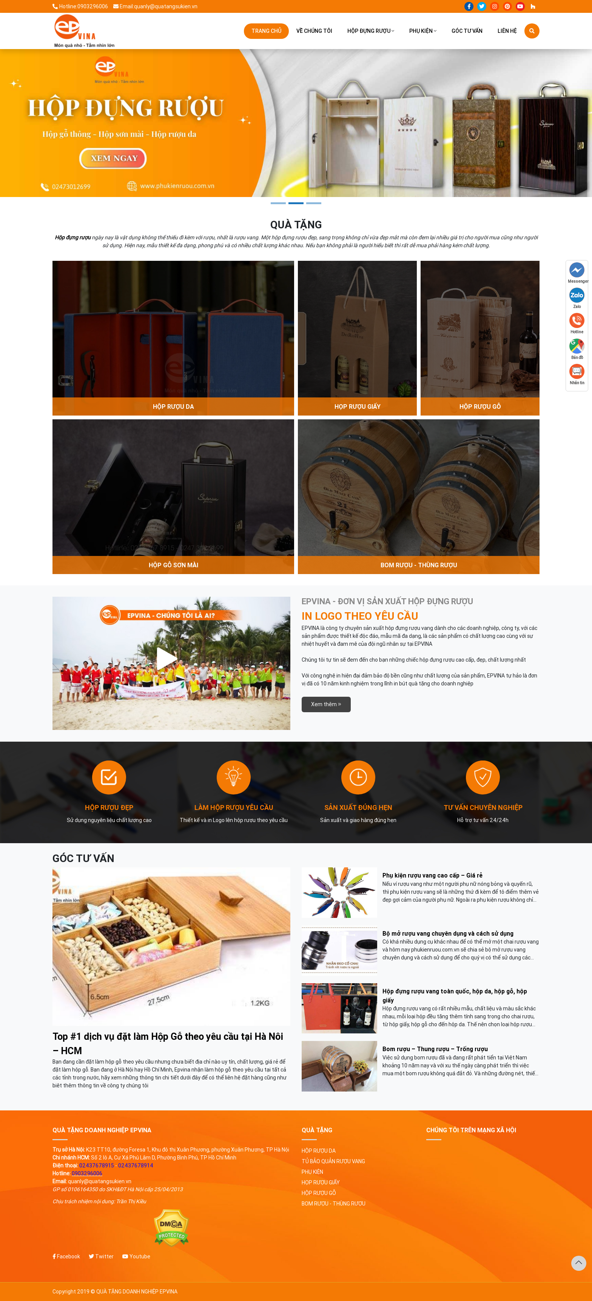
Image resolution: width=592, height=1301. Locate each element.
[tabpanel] (296, 123)
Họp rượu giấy (321, 1182)
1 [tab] (278, 203)
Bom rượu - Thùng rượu (333, 1203)
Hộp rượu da (319, 1150)
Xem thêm (326, 704)
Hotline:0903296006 (80, 6)
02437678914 (135, 1165)
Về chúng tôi (314, 31)
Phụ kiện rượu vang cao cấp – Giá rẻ (432, 875)
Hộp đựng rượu (368, 31)
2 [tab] (296, 203)
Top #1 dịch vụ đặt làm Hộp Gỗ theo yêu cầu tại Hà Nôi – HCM (167, 1044)
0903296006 (87, 1173)
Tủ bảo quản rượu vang (333, 1161)
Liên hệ (507, 31)
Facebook (66, 1256)
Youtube (136, 1256)
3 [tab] (313, 203)
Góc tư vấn (467, 31)
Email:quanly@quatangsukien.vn (155, 6)
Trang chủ (266, 31)
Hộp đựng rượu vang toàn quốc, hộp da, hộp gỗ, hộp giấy (454, 995)
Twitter (101, 1256)
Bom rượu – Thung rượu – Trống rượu (435, 1049)
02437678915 (96, 1165)
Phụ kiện (421, 31)
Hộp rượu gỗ (319, 1193)
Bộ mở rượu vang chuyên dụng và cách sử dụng (447, 933)
